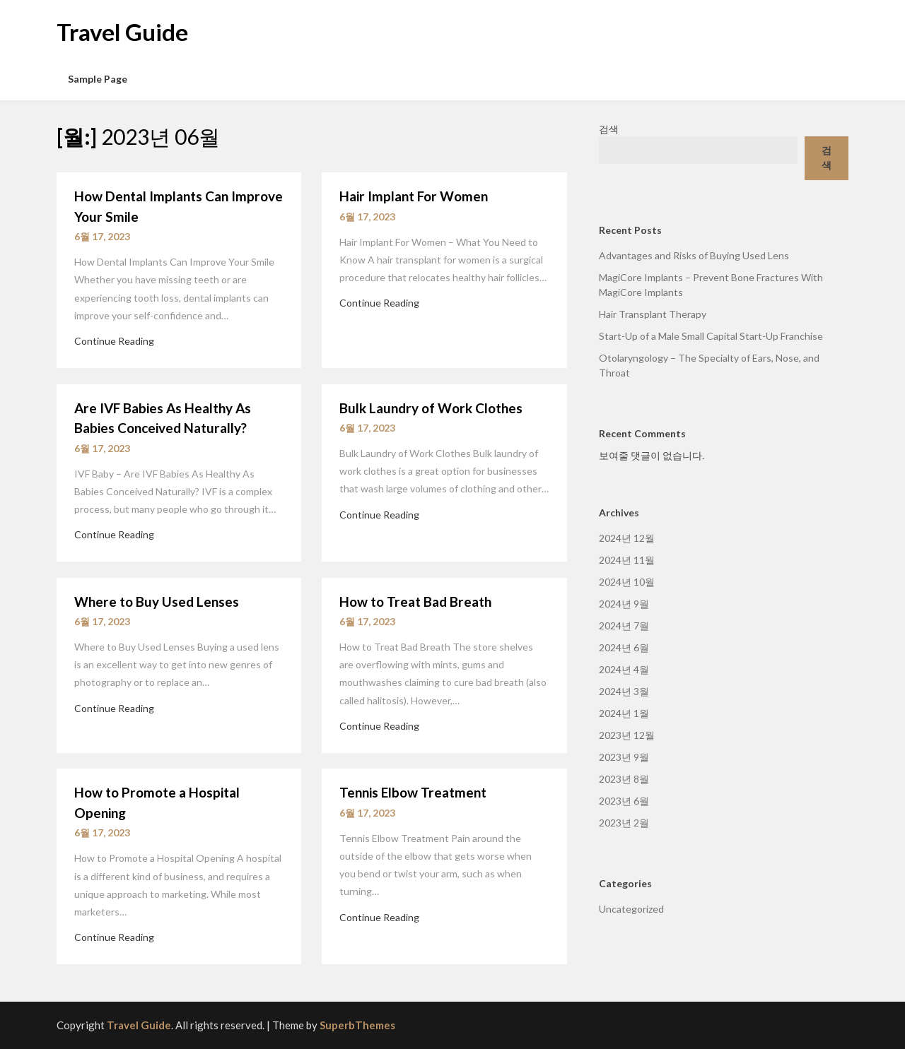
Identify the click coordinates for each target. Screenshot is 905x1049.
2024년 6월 (624, 647)
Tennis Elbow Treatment (412, 792)
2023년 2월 (624, 823)
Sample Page (97, 79)
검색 (609, 129)
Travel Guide (122, 32)
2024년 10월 (627, 582)
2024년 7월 (624, 626)
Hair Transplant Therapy (652, 314)
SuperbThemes (357, 1025)
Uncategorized (631, 909)
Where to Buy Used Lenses (156, 601)
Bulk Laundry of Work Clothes (430, 408)
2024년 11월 (627, 560)
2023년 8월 (624, 779)
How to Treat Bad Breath (415, 601)
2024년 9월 (624, 604)
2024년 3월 (624, 691)
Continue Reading (114, 341)
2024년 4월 (624, 669)
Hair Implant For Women (413, 196)
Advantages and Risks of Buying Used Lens (694, 255)
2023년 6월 (624, 801)
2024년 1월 (624, 713)
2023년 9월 (624, 757)
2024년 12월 (627, 538)
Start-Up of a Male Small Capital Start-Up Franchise (711, 336)
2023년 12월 (627, 735)
